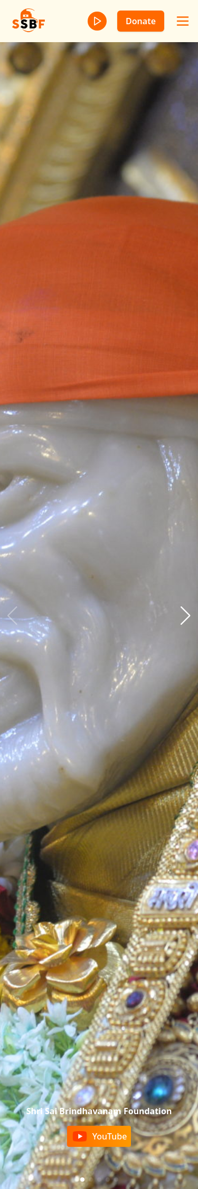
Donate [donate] (141, 21)
